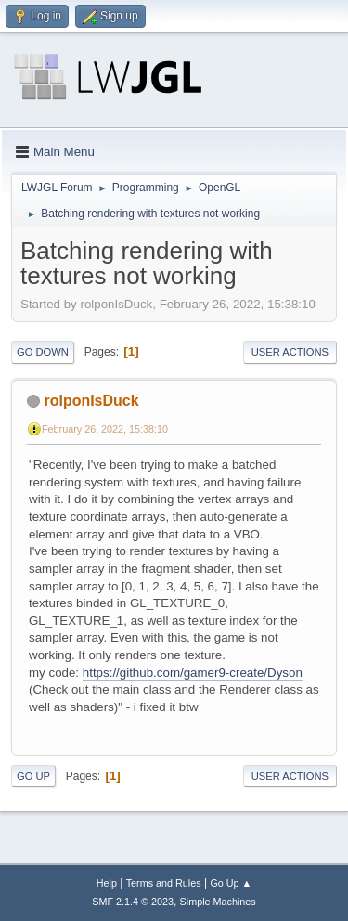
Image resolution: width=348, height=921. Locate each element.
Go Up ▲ (230, 883)
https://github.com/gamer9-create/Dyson (193, 673)
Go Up (33, 776)
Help (107, 883)
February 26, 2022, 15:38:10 (105, 429)
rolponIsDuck (91, 401)
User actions (290, 351)
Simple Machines (218, 901)
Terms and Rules (163, 883)
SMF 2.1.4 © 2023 (133, 901)
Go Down (43, 351)
